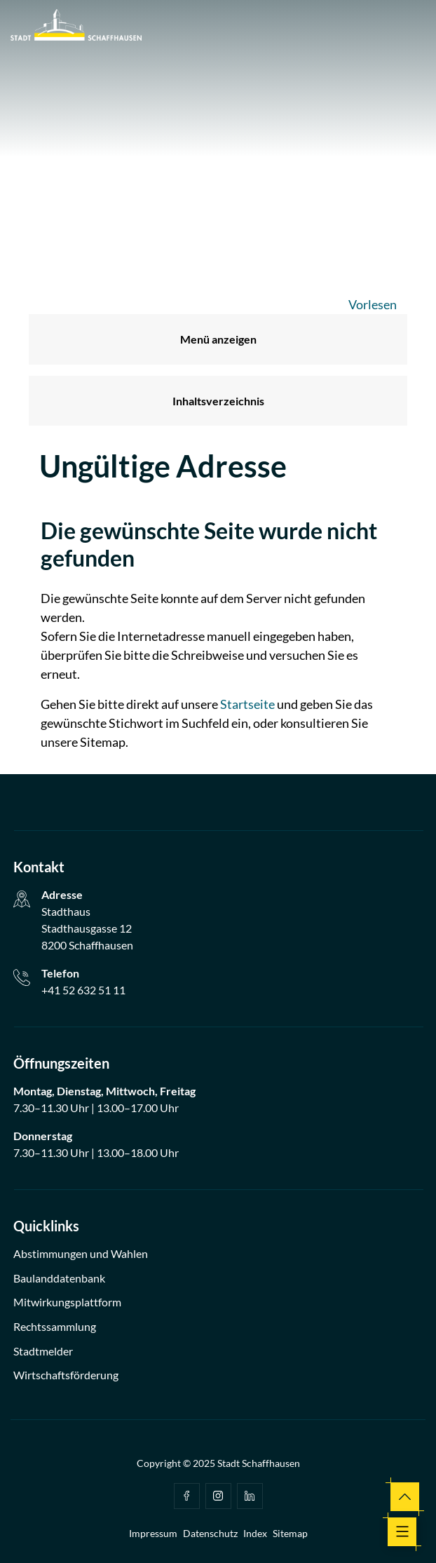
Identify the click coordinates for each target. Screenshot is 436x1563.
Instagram (218, 1496)
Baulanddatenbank (59, 1278)
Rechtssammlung (54, 1326)
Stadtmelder (43, 1351)
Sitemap (290, 1533)
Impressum (153, 1533)
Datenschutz (210, 1533)
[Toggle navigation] (402, 1531)
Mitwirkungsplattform (67, 1301)
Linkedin (249, 1496)
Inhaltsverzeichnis (218, 400)
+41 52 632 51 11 (83, 989)
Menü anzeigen (218, 339)
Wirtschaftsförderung (65, 1374)
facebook (186, 1496)
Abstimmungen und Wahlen (80, 1253)
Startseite (247, 704)
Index (255, 1533)
